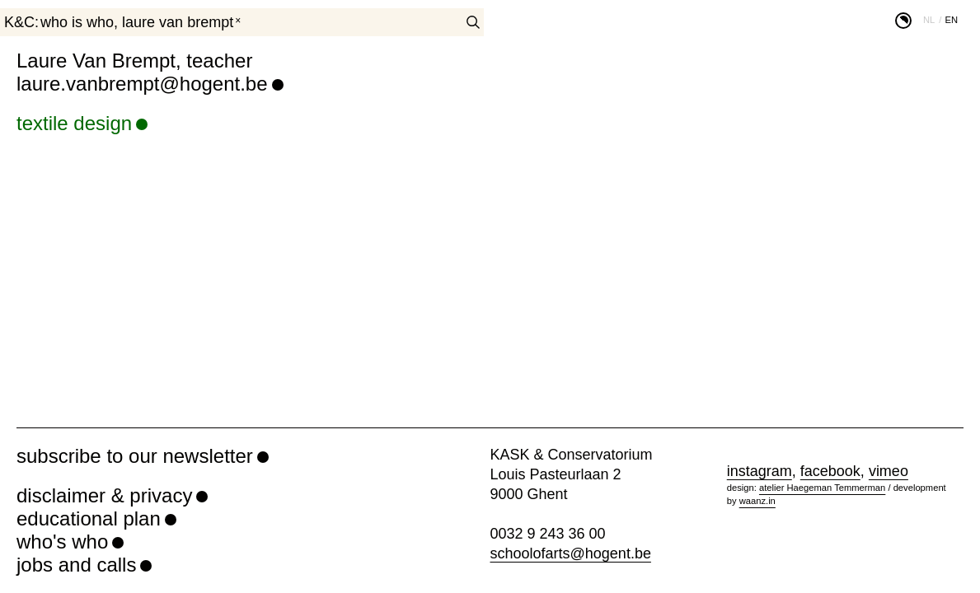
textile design (74, 123)
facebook (830, 471)
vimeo (888, 471)
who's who (62, 541)
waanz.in (757, 501)
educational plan (88, 518)
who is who (77, 22)
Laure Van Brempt (177, 22)
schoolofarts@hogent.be (570, 553)
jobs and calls (76, 564)
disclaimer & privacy (104, 495)
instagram (759, 471)
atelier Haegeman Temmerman (822, 488)
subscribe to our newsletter (134, 456)
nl (929, 20)
